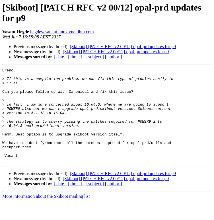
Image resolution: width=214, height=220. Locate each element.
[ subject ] (95, 56)
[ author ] (113, 56)
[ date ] (60, 56)
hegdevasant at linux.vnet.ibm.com (62, 31)
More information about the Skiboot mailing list (46, 215)
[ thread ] (76, 56)
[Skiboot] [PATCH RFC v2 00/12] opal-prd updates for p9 (123, 46)
